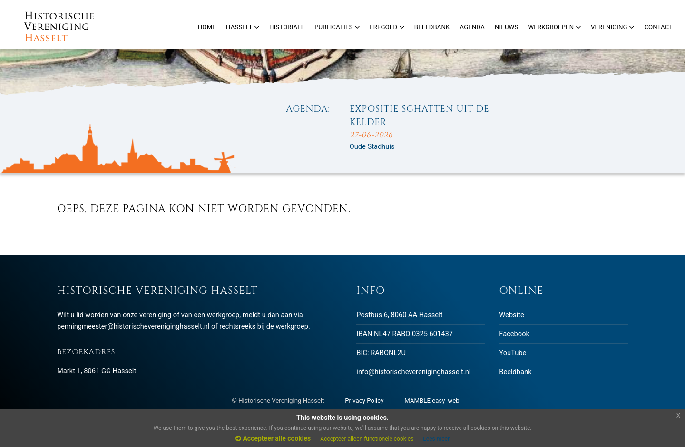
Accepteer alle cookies (273, 438)
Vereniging (612, 26)
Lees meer (436, 439)
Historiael (286, 26)
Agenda (472, 26)
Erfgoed (387, 26)
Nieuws (506, 26)
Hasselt (242, 26)
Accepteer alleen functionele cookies (366, 439)
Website (511, 315)
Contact (658, 26)
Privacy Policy (364, 400)
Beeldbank (515, 372)
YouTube (512, 353)
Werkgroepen (554, 26)
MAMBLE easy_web (431, 400)
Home (207, 26)
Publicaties (337, 26)
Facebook (514, 334)
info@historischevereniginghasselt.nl (413, 372)
